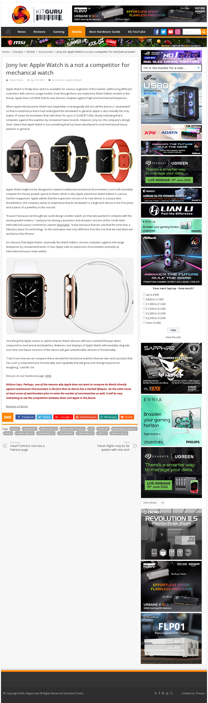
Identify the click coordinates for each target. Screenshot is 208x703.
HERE (48, 376)
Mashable (63, 225)
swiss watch (85, 433)
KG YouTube (136, 32)
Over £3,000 (153, 323)
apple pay (30, 428)
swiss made (66, 433)
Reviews (40, 32)
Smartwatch (46, 433)
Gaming (59, 32)
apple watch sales (73, 428)
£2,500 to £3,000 (156, 318)
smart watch (25, 433)
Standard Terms (73, 693)
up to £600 (152, 294)
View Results (173, 337)
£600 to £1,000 (155, 299)
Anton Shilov (17, 79)
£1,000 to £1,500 (156, 304)
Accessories (45, 52)
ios (91, 428)
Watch (102, 433)
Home (8, 31)
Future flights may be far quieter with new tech (109, 446)
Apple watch (48, 428)
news (8, 433)
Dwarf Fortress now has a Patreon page (31, 446)
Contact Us (188, 693)
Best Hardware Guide (104, 32)
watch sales (119, 433)
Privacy (200, 693)
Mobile (77, 32)
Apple (69, 79)
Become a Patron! (17, 406)
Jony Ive (103, 428)
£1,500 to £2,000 (156, 308)
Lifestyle (18, 52)
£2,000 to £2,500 (156, 313)
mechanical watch (125, 428)
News (22, 32)
